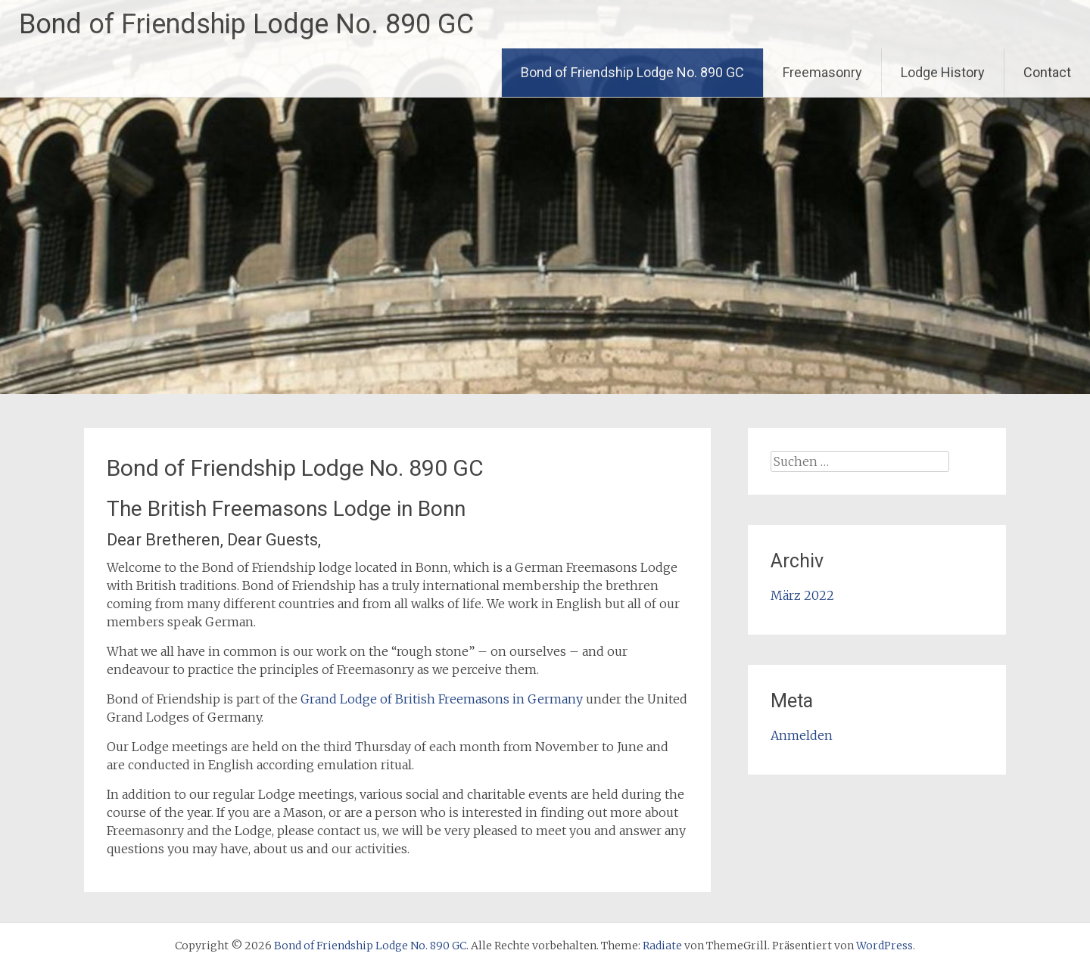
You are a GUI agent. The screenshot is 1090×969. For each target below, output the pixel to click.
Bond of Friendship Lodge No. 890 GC (246, 24)
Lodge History (943, 72)
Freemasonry (822, 72)
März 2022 (802, 595)
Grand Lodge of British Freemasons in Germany (442, 699)
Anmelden (802, 735)
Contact (1047, 72)
